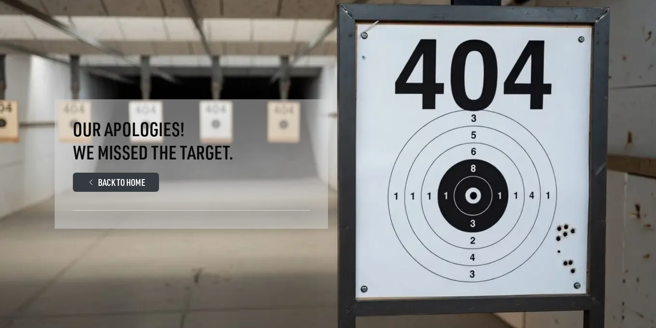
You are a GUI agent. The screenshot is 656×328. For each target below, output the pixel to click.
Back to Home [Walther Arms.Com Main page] (116, 182)
